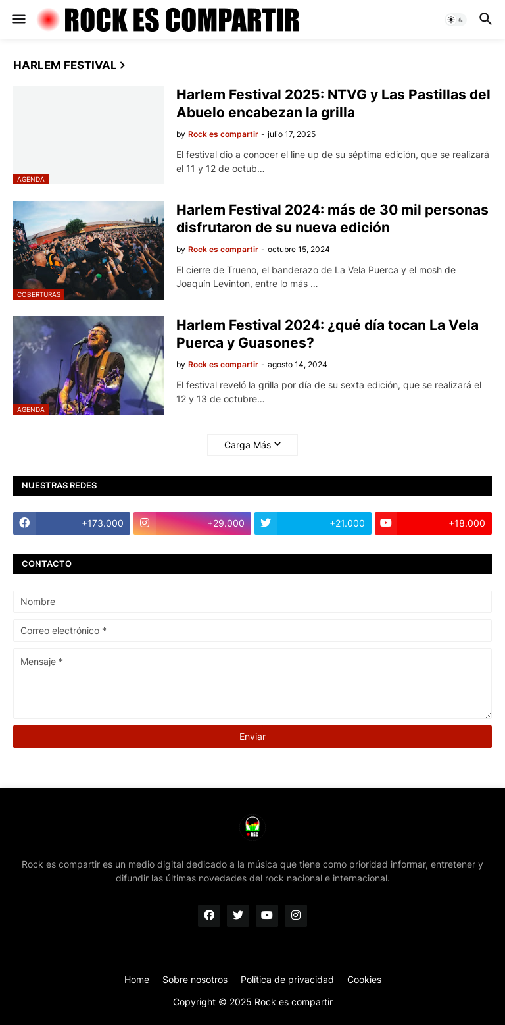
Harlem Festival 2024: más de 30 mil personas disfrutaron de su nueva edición (332, 218)
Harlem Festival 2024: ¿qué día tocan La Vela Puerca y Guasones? (327, 334)
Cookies (364, 979)
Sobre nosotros (195, 979)
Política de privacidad (287, 979)
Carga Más (247, 444)
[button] (18, 20)
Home (136, 979)
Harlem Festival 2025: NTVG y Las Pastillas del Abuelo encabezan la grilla (333, 103)
